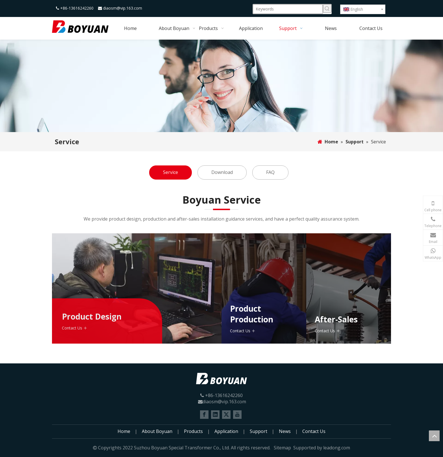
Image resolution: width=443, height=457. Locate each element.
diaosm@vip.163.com (122, 8)
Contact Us (72, 328)
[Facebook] (204, 414)
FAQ (270, 172)
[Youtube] (237, 414)
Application (226, 431)
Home (124, 431)
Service (170, 172)
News (285, 431)
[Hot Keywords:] (327, 8)
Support (258, 431)
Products (193, 431)
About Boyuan (157, 431)
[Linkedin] (215, 414)
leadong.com (336, 448)
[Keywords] (288, 9)
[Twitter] (226, 414)
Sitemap (282, 448)
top (434, 435)
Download (222, 172)
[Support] (221, 86)
